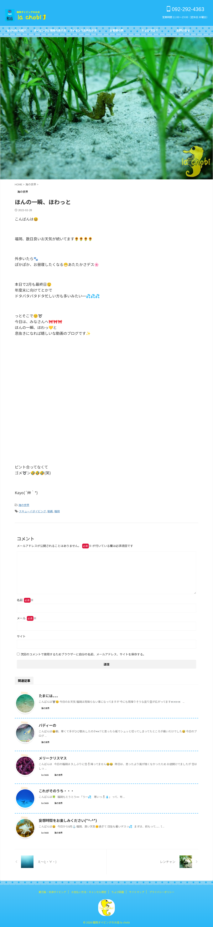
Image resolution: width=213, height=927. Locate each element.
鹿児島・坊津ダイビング (52, 890)
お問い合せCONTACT (183, 31)
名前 (25, 599)
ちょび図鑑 (117, 890)
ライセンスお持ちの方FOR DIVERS (83, 31)
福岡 (57, 510)
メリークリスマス (52, 756)
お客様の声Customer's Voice (116, 31)
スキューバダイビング (32, 510)
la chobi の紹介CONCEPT (16, 31)
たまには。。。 (49, 694)
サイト (21, 635)
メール (26, 617)
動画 (50, 510)
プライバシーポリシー (161, 890)
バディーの (47, 724)
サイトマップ (136, 890)
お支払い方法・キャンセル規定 (88, 890)
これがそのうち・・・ (55, 789)
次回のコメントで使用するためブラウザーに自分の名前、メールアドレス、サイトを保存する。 (83, 653)
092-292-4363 (185, 9)
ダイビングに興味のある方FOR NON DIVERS (50, 31)
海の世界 (24, 505)
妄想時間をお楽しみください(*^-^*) (66, 819)
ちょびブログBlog (150, 31)
